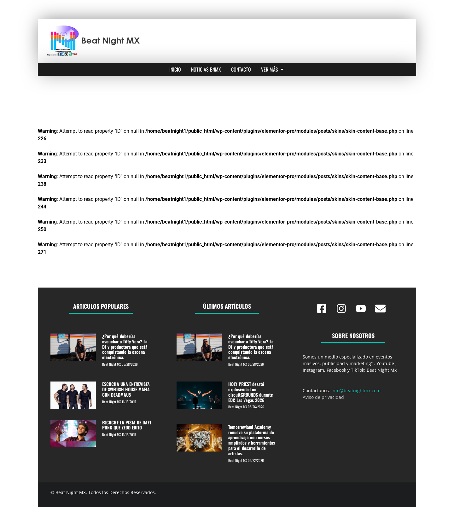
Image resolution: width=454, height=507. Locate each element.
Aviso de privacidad (323, 397)
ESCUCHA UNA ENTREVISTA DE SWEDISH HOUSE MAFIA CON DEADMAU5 (126, 389)
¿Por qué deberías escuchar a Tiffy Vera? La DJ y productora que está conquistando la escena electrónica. (124, 346)
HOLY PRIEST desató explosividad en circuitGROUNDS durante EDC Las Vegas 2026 (250, 392)
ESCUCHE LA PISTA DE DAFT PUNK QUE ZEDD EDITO (126, 425)
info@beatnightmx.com (356, 390)
